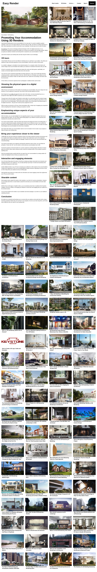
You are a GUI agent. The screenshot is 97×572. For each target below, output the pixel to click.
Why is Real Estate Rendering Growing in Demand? (84, 258)
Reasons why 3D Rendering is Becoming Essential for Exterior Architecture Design (12, 495)
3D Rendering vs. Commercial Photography (81, 203)
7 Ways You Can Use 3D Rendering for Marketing (59, 440)
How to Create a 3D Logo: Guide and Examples (11, 349)
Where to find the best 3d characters (35, 530)
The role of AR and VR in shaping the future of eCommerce (59, 385)
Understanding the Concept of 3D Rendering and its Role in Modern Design (36, 495)
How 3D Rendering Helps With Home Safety (83, 149)
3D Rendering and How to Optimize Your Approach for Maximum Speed (84, 476)
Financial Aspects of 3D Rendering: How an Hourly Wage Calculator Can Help (84, 113)
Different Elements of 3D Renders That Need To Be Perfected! (36, 367)
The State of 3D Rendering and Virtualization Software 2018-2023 (10, 567)
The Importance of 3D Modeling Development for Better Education (82, 331)
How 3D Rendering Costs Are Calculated (60, 257)
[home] (10, 3)
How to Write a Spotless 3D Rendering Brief (35, 476)
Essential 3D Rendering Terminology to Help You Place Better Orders (84, 495)
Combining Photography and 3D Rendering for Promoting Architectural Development (36, 294)
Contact (79, 3)
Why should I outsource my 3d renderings (57, 513)
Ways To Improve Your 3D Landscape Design (83, 240)
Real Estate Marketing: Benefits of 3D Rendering (83, 404)
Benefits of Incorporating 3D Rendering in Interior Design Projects (84, 94)
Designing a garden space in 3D (58, 312)
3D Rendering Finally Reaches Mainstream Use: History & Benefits (59, 331)
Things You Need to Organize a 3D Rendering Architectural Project (82, 549)
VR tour (9, 65)
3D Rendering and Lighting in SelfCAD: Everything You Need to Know (12, 422)
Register (92, 3)
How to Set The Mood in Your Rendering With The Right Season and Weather (12, 294)
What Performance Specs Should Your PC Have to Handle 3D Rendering (83, 531)
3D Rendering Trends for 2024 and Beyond (82, 185)
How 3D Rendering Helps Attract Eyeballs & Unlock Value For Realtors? (83, 167)
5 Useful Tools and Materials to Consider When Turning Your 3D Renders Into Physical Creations (60, 167)
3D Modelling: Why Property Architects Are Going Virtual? (12, 240)
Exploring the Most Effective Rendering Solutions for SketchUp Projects (60, 40)
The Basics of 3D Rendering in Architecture (10, 276)
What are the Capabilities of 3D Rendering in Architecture (58, 549)
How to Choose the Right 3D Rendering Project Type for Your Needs (84, 349)
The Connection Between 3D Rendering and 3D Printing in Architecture (12, 404)
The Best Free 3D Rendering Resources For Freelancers (60, 567)
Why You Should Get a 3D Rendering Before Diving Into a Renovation (59, 149)
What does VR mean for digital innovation (33, 549)
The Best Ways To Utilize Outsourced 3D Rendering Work (36, 567)
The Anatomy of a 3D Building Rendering (84, 566)
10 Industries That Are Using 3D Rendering (82, 458)
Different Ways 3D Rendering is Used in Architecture (84, 385)
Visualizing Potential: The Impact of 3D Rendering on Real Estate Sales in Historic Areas (84, 76)
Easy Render (4, 34)
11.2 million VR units (13, 94)
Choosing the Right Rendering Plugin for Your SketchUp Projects (60, 22)
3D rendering (4, 48)
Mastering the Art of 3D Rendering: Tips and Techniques (60, 76)
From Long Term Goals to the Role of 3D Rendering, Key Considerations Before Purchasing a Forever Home (84, 276)
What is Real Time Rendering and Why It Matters (12, 549)
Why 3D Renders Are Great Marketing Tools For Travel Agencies (59, 458)
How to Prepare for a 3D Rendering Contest (35, 404)
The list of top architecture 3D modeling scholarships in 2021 (36, 422)
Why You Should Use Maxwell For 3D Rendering (35, 258)
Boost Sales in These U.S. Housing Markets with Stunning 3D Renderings (83, 58)
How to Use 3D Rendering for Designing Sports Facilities (84, 131)
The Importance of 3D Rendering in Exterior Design (83, 422)
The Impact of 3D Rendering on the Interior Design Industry (59, 94)
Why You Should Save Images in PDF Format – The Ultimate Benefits (59, 185)
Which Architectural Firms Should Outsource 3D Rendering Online (10, 367)
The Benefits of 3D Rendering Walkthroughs (9, 476)
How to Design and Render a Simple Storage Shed (59, 367)
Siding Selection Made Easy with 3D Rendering (59, 131)
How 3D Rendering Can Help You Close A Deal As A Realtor (84, 313)
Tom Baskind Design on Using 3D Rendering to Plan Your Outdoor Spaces (84, 294)
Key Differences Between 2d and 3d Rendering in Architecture (59, 404)
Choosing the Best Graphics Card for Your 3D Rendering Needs (83, 222)
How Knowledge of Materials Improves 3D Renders (83, 367)
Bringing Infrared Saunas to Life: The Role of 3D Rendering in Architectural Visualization (83, 22)
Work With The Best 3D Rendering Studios (34, 513)
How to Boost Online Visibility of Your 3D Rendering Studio (60, 203)
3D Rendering (11, 34)
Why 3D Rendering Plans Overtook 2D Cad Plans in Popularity (11, 531)
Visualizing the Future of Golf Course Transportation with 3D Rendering (59, 58)
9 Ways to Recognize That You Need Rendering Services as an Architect (35, 385)
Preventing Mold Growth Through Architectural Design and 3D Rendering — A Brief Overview (36, 276)
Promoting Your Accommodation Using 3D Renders (21, 39)
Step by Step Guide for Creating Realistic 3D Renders (36, 458)
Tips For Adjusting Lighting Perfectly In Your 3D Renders (36, 331)
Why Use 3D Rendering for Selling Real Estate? (60, 349)
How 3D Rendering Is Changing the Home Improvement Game (59, 240)
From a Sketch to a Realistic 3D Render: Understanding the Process (12, 513)
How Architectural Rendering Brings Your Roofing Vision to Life (36, 240)
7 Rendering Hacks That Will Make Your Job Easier (60, 422)
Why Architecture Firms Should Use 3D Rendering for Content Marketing (60, 476)
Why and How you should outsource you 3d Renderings (84, 513)
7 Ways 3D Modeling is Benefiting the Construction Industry (59, 294)
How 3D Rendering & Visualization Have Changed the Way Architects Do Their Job (12, 458)
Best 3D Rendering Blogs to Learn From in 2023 (12, 258)
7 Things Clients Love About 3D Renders (60, 221)
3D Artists (63, 3)
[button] (72, 3)
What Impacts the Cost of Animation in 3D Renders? (36, 349)
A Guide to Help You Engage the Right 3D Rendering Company (84, 40)
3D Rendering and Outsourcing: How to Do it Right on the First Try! (12, 440)
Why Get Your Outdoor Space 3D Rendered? (58, 113)
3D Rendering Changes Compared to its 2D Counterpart (60, 495)
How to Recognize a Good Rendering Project (83, 440)
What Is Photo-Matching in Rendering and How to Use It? (35, 313)
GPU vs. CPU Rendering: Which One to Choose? (12, 331)
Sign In (85, 3)
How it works (55, 3)
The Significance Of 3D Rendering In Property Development (59, 276)
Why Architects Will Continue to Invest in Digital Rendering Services (12, 313)
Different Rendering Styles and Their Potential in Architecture (11, 385)
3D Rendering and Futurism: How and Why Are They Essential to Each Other (35, 440)
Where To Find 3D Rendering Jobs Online (60, 530)
